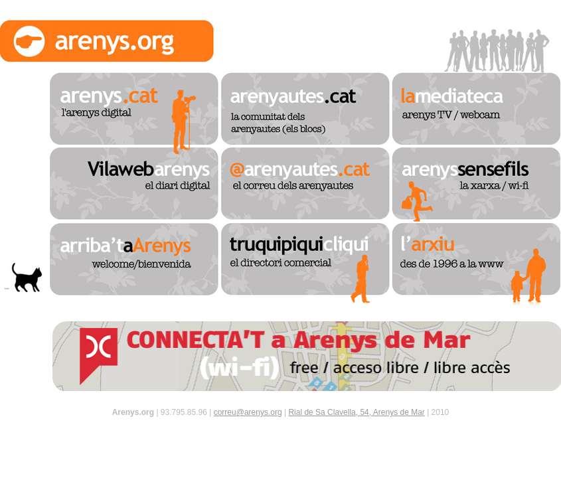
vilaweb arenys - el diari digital (134, 185)
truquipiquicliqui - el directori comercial (305, 265)
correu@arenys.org (248, 412)
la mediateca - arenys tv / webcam (476, 109)
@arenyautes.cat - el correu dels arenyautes (305, 185)
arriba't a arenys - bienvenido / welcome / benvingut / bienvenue (134, 265)
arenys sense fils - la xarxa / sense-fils (476, 185)
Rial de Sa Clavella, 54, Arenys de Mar (356, 412)
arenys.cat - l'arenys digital (134, 109)
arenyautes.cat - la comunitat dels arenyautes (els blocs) (305, 109)
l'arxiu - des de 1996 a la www (476, 265)
